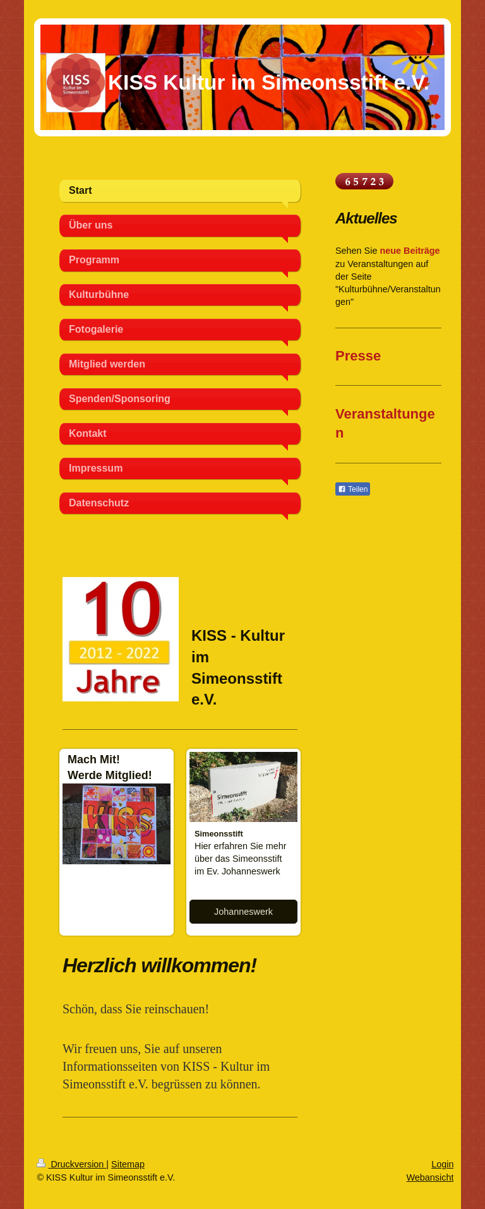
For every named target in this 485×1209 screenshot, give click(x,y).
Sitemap (128, 1164)
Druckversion (71, 1164)
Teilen (353, 489)
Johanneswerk (243, 912)
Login (442, 1164)
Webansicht (429, 1177)
